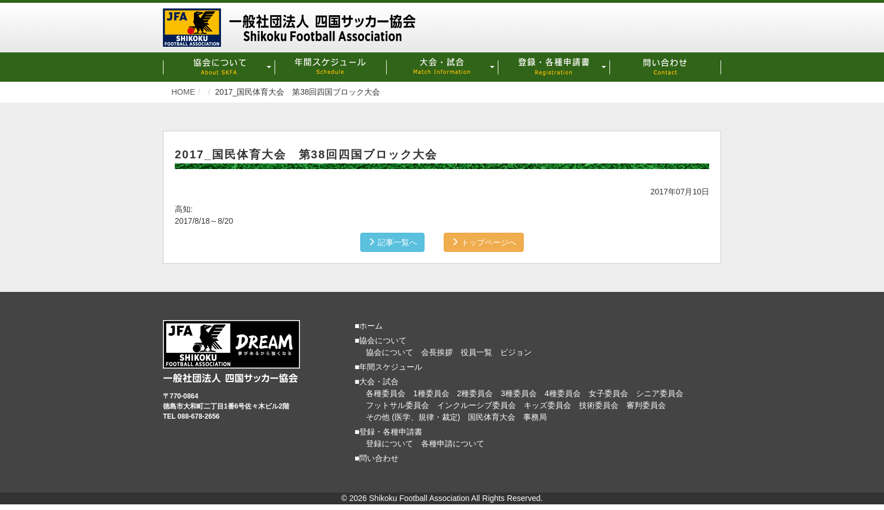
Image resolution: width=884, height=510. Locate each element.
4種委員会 (563, 393)
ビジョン (516, 352)
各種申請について (452, 443)
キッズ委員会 (547, 405)
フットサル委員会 (397, 405)
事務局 (535, 417)
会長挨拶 (437, 352)
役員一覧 (476, 352)
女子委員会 (608, 393)
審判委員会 (646, 405)
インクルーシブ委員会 (476, 405)
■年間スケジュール (388, 366)
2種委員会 (475, 393)
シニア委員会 (659, 393)
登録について (389, 443)
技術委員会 (598, 405)
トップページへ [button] (483, 242)
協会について (389, 352)
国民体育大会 (491, 417)
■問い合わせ (377, 458)
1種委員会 (431, 393)
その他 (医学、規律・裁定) (413, 417)
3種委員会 (519, 393)
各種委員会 (385, 393)
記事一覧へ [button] (392, 242)
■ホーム (369, 325)
